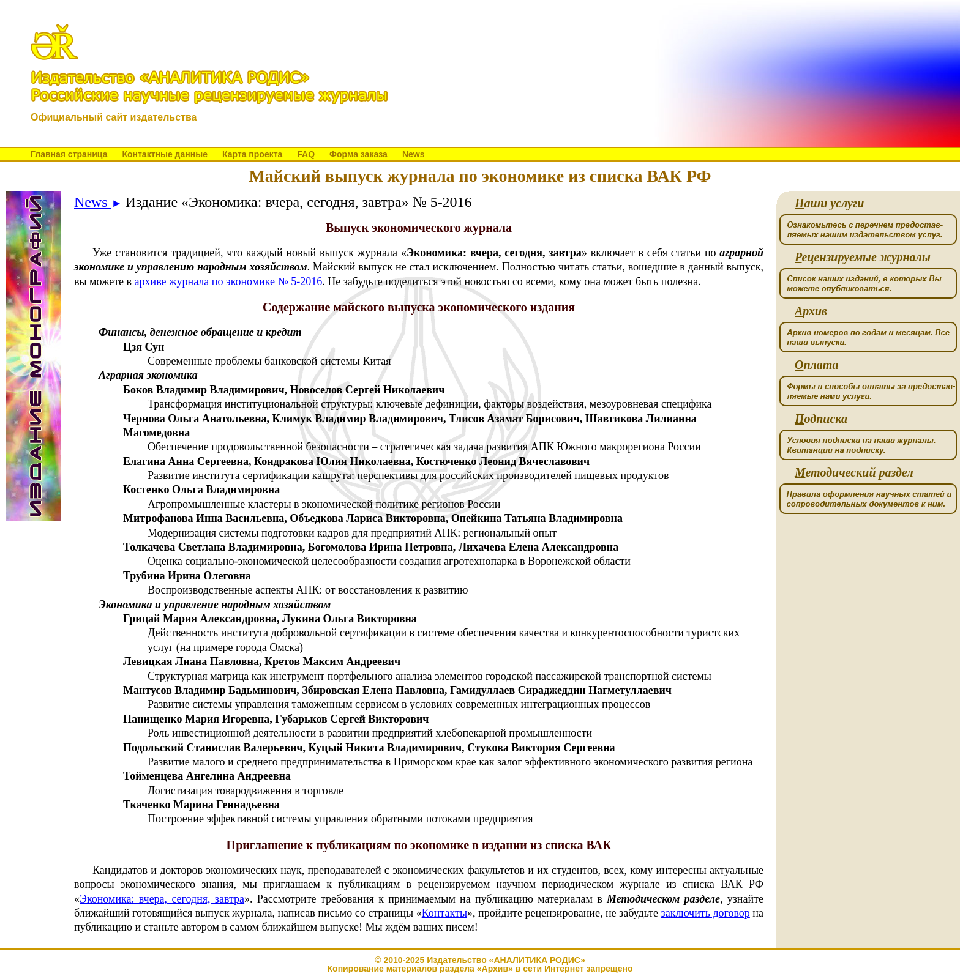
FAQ (306, 154)
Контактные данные (164, 154)
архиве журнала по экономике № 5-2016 (229, 281)
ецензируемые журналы (863, 257)
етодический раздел (854, 472)
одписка (821, 418)
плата (816, 365)
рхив (811, 311)
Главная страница (69, 154)
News (413, 154)
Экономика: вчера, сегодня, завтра (162, 899)
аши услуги (829, 203)
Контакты (444, 913)
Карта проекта (252, 154)
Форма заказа (358, 154)
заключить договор (705, 913)
